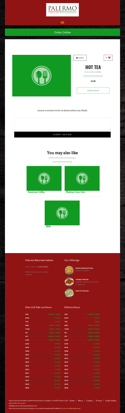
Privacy (99, 401)
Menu (80, 401)
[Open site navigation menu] (62, 23)
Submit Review (62, 135)
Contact (89, 401)
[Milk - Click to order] (62, 225)
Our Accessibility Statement (70, 408)
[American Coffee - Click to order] (44, 190)
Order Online (62, 32)
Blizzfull (34, 406)
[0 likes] (108, 58)
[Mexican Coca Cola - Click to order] (82, 190)
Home (72, 401)
